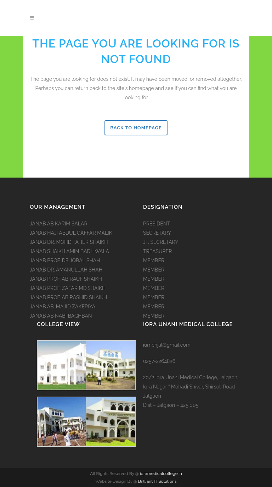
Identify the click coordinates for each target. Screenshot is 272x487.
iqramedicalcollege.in (160, 473)
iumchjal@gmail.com (167, 345)
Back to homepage (136, 127)
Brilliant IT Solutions (157, 481)
